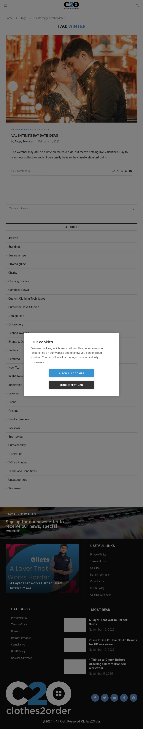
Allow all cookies (50, 379)
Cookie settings (93, 379)
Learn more (37, 368)
